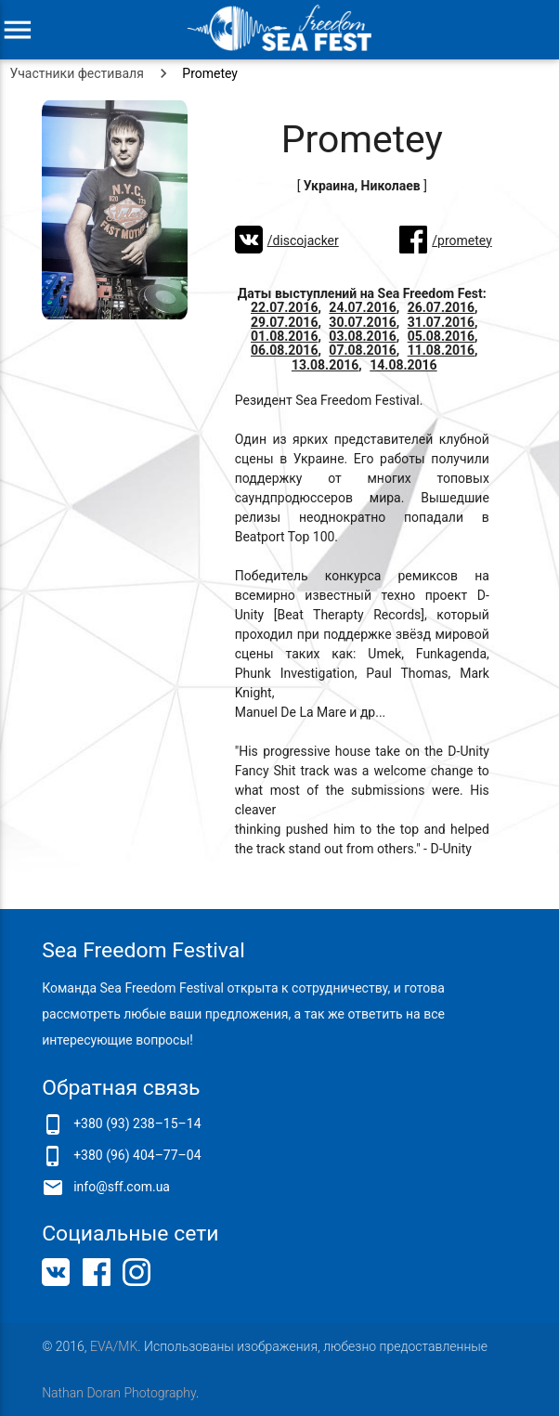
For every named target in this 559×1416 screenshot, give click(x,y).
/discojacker (303, 240)
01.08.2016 (284, 336)
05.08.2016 (441, 336)
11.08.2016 (441, 350)
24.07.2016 (362, 307)
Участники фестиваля (77, 73)
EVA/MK (113, 1346)
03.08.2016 (362, 336)
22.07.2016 (284, 307)
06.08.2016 (284, 350)
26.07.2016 (441, 307)
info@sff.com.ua (121, 1186)
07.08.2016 (362, 350)
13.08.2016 (325, 364)
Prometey (210, 73)
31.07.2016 (441, 322)
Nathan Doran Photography (119, 1392)
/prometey (461, 240)
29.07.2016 (284, 322)
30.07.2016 (362, 322)
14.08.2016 (403, 364)
